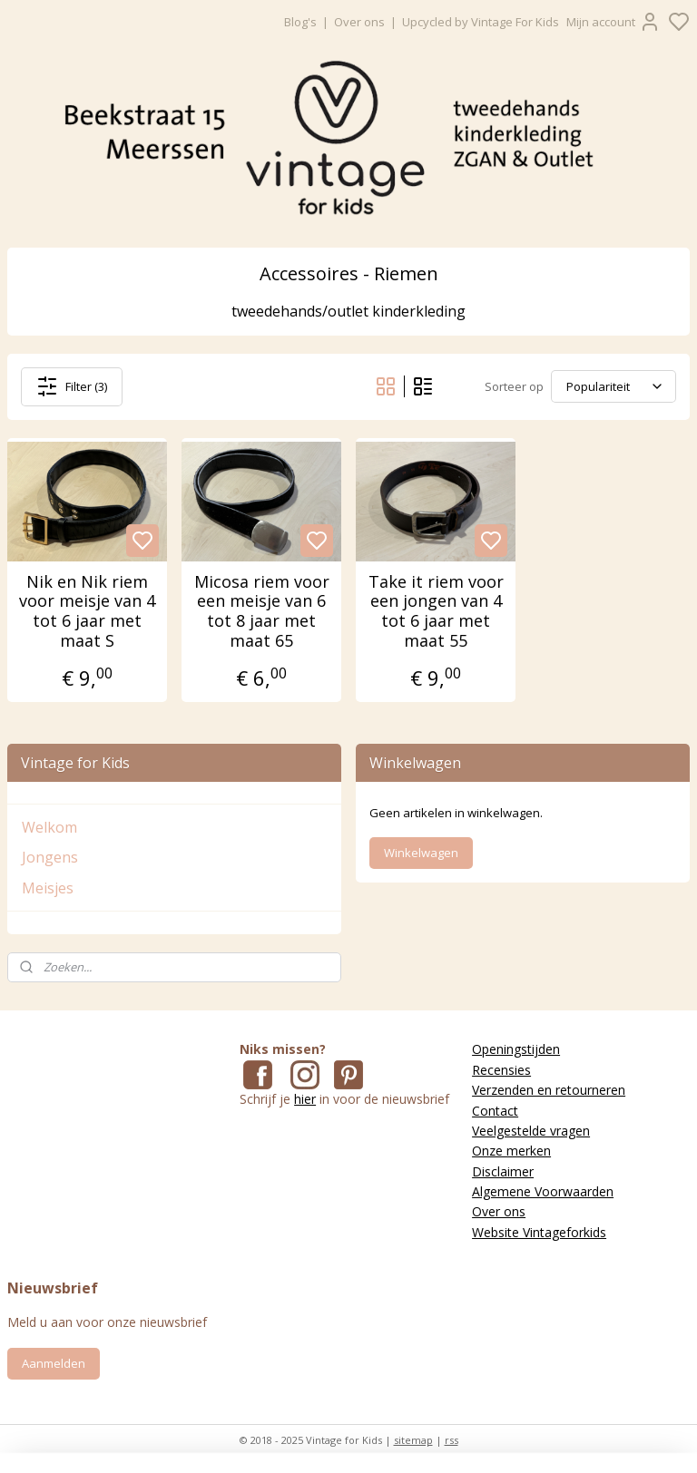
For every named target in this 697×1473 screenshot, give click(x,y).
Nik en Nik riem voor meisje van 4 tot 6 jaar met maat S (87, 611)
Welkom (49, 827)
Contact (495, 1110)
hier (305, 1098)
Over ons (359, 22)
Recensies (501, 1069)
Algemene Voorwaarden (543, 1191)
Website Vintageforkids (539, 1232)
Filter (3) (71, 385)
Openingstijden (516, 1049)
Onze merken (511, 1150)
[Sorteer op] (613, 386)
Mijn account (613, 22)
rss (451, 1440)
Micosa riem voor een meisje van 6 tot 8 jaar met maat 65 (261, 611)
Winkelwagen (421, 852)
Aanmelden (53, 1363)
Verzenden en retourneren (548, 1089)
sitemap (413, 1440)
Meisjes (48, 888)
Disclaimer (503, 1171)
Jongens (50, 857)
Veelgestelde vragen (531, 1130)
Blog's (300, 22)
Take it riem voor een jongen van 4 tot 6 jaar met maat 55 (436, 611)
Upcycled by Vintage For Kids (480, 22)
